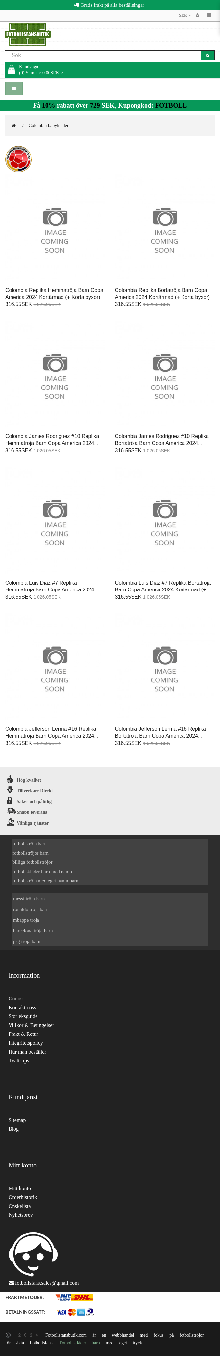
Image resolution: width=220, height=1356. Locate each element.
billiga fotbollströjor (32, 861)
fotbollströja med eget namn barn (45, 880)
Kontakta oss (22, 1007)
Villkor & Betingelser (31, 1025)
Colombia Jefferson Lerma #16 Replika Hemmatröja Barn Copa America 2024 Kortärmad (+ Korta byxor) (50, 735)
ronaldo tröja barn (31, 909)
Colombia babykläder (48, 125)
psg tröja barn (26, 941)
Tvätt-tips (19, 1060)
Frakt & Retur (23, 1034)
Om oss (16, 998)
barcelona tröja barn (33, 930)
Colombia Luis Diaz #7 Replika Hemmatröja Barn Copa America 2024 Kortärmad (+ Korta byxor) (49, 589)
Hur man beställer (27, 1052)
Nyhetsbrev (21, 1215)
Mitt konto (20, 1188)
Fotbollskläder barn (80, 1342)
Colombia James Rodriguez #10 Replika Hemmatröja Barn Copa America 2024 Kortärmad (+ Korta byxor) (52, 443)
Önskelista (20, 1206)
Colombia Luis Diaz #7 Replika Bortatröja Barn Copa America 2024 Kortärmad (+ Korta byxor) (163, 589)
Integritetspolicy (26, 1043)
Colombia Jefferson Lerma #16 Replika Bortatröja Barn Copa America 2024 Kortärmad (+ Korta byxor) (160, 735)
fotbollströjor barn (30, 852)
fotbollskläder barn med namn (42, 871)
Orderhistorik (23, 1197)
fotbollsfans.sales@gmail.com (47, 1283)
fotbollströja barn (29, 843)
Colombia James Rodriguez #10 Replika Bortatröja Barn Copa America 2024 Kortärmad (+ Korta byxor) (162, 443)
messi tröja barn (29, 898)
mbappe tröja (26, 919)
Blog (14, 1129)
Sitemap (17, 1120)
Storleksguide (23, 1016)
